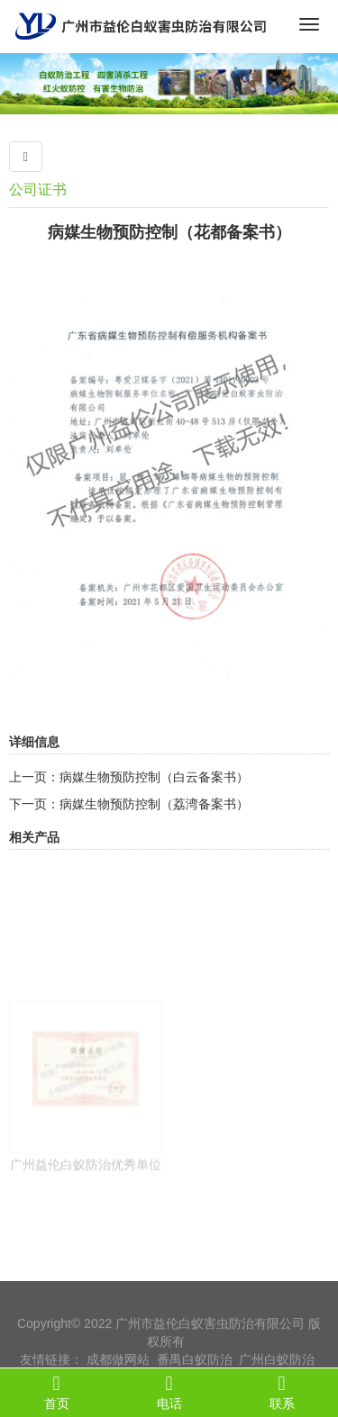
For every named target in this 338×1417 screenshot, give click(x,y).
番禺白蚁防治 (195, 1367)
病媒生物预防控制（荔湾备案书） (154, 804)
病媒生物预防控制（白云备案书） (154, 777)
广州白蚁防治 (277, 1367)
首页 (56, 1392)
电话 (169, 1392)
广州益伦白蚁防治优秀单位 (85, 1194)
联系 (281, 1392)
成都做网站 (118, 1367)
